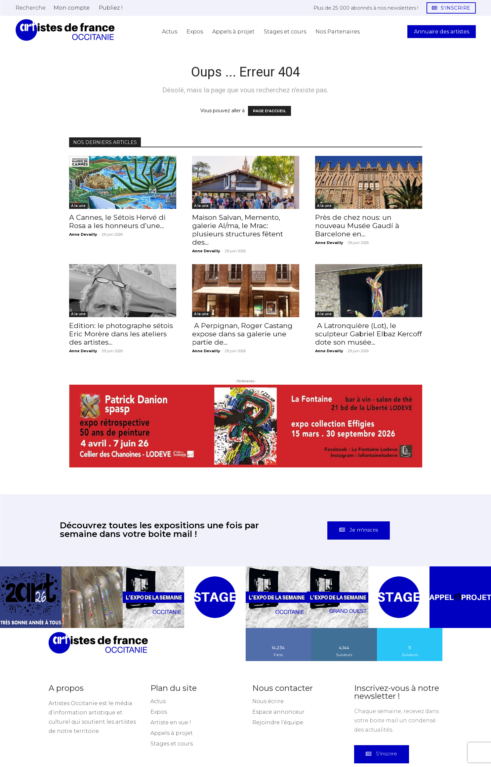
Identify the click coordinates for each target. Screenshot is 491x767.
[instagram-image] (30, 558)
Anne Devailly (83, 234)
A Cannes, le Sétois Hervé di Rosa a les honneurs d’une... (117, 221)
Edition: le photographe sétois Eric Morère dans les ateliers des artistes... (121, 333)
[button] (31, 7)
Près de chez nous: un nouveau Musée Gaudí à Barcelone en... (357, 225)
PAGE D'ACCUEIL (269, 111)
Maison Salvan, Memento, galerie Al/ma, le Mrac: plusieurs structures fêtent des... (237, 229)
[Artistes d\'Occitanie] (65, 30)
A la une (78, 206)
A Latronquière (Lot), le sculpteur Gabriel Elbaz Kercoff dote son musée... (368, 333)
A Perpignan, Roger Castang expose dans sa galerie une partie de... (242, 333)
